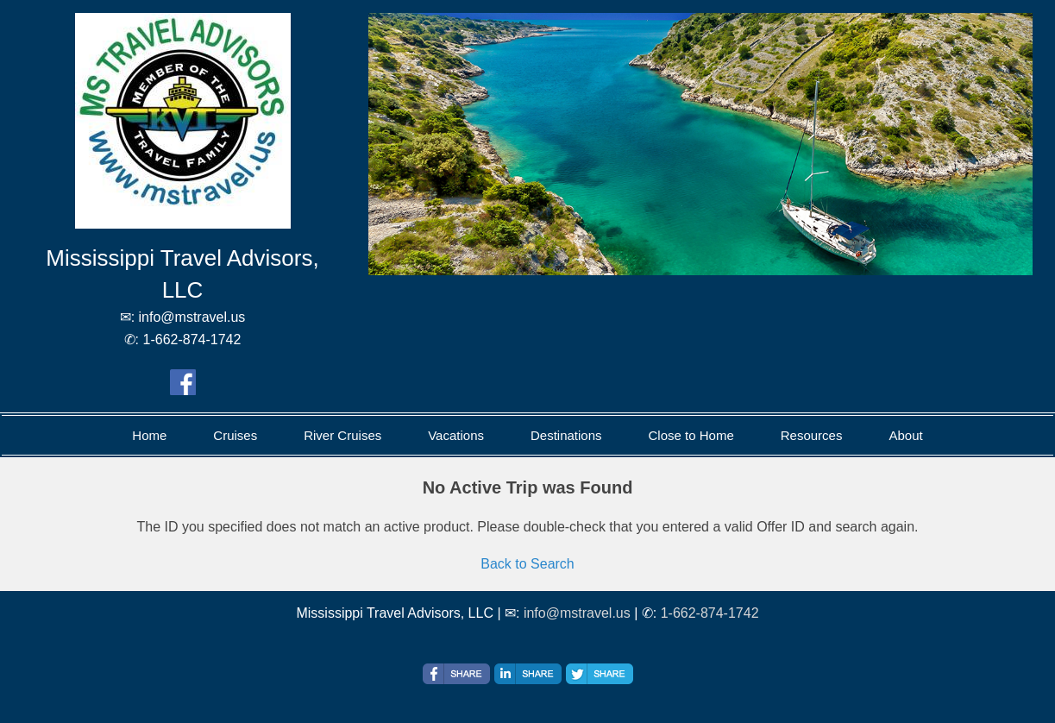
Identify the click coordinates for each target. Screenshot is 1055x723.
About (905, 435)
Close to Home (691, 435)
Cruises (235, 435)
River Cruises (342, 435)
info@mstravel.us (577, 613)
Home (149, 435)
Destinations (566, 435)
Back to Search (527, 563)
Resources (812, 435)
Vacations (456, 435)
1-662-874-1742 (710, 613)
